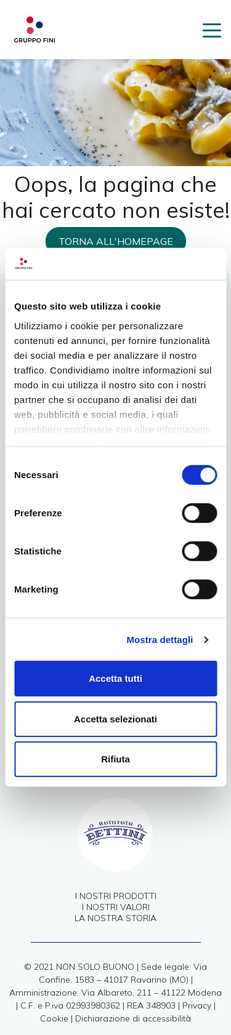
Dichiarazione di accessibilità (133, 1018)
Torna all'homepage (116, 241)
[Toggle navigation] (212, 29)
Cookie (54, 1018)
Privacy (196, 1005)
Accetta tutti (115, 678)
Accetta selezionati (115, 719)
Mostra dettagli (159, 639)
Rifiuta (115, 759)
